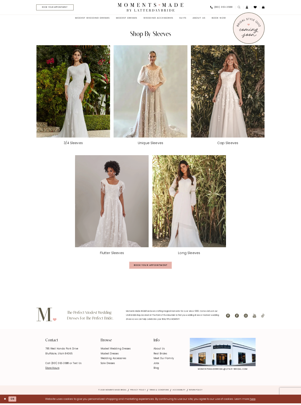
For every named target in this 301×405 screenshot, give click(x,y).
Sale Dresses (108, 365)
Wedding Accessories (113, 360)
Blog (156, 370)
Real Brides (160, 355)
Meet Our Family (164, 360)
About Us (159, 350)
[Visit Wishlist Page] (255, 7)
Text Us (77, 365)
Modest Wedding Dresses (116, 350)
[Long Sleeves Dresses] (189, 206)
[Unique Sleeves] (150, 96)
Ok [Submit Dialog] (13, 400)
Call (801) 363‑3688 (57, 365)
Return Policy (196, 391)
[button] (247, 7)
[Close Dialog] (5, 400)
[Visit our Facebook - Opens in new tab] (237, 317)
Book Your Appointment (150, 266)
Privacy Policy (138, 391)
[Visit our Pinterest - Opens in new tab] (228, 317)
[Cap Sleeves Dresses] (228, 96)
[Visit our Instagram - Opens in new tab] (246, 317)
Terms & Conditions (159, 391)
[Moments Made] (150, 7)
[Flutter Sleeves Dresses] (112, 206)
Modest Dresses (110, 355)
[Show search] (239, 7)
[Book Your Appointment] (57, 7)
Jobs (156, 365)
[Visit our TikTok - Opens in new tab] (263, 317)
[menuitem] (56, 7)
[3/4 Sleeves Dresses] (73, 96)
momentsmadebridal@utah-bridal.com (223, 371)
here (252, 400)
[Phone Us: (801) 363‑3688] (221, 7)
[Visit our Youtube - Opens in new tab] (254, 317)
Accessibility (179, 391)
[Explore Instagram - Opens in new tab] (223, 353)
